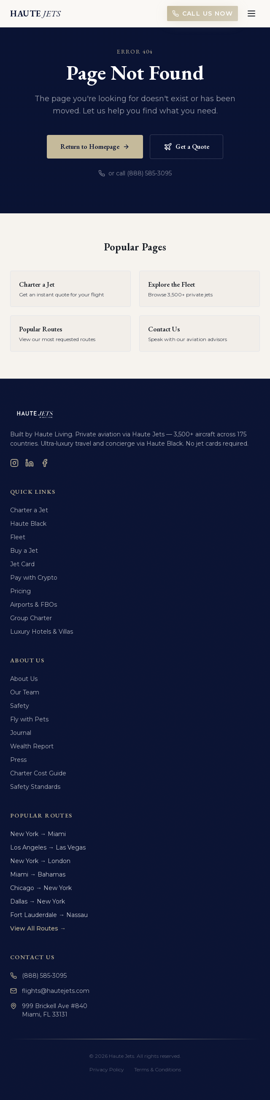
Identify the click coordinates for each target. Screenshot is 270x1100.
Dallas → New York (37, 901)
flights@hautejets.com (49, 991)
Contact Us (32, 957)
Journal (20, 733)
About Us (24, 679)
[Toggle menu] (251, 13)
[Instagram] (14, 463)
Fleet (17, 537)
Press (18, 760)
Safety (19, 706)
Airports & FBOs (33, 604)
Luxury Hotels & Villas (41, 631)
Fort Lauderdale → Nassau (49, 915)
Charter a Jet (29, 510)
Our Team (24, 692)
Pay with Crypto (33, 577)
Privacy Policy (106, 1069)
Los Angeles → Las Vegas (48, 847)
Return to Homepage (95, 146)
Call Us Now (202, 13)
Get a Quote (186, 146)
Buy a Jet (24, 550)
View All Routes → (38, 928)
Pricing (20, 591)
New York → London (40, 861)
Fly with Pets (29, 719)
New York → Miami (38, 834)
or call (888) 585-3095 (135, 173)
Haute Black (28, 523)
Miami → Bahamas (37, 874)
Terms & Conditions (157, 1069)
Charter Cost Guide (38, 773)
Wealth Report (32, 746)
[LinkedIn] (29, 463)
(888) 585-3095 (38, 975)
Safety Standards (35, 787)
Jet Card (22, 564)
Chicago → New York (41, 888)
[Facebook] (44, 463)
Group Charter (31, 618)
